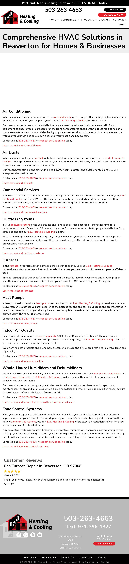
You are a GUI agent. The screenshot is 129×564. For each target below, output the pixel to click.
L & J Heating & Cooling (73, 120)
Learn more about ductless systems (23, 253)
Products (87, 20)
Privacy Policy (59, 562)
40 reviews (106, 539)
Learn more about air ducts (18, 183)
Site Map (105, 562)
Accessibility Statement (83, 562)
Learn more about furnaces (18, 290)
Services (30, 557)
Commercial (68, 20)
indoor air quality (46, 336)
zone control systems (23, 421)
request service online (52, 140)
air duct (39, 158)
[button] (57, 19)
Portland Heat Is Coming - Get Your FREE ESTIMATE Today (64, 3)
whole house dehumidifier (17, 377)
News (101, 557)
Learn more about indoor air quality (23, 361)
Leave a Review (104, 543)
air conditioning (62, 117)
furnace (14, 266)
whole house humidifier (106, 373)
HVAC (53, 20)
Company (118, 20)
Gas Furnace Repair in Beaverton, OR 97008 (43, 466)
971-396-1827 (94, 526)
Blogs (122, 24)
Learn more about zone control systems (26, 446)
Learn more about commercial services (25, 212)
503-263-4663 (63, 9)
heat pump (42, 303)
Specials (104, 20)
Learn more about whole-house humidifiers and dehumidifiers (38, 402)
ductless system (20, 224)
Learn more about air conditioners (22, 145)
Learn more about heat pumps (20, 323)
